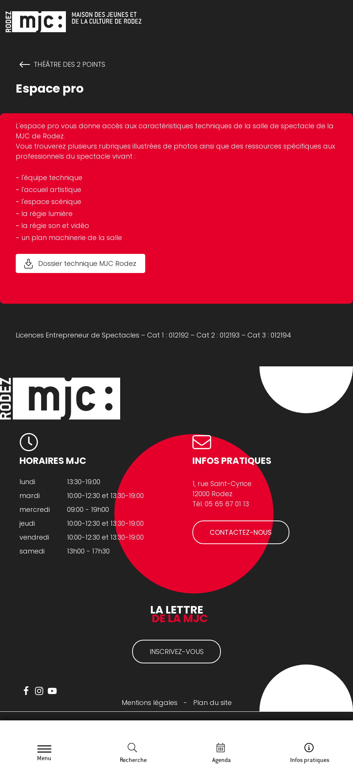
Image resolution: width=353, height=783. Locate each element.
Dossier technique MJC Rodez (87, 263)
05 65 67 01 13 (227, 503)
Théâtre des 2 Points (69, 64)
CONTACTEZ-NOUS (241, 532)
